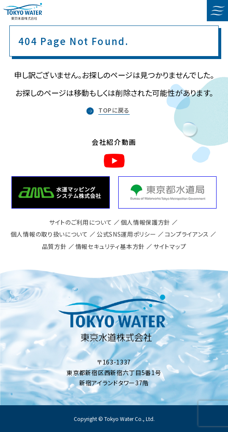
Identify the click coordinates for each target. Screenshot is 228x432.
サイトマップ (169, 246)
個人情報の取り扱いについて (49, 234)
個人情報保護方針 (146, 222)
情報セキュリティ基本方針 (110, 246)
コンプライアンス (187, 234)
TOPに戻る (114, 110)
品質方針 (54, 246)
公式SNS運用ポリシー (126, 234)
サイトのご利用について (80, 222)
